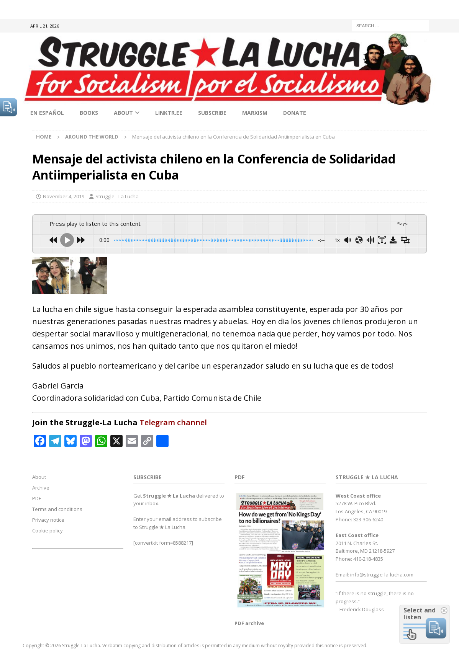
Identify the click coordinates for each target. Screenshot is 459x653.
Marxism (254, 112)
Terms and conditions (57, 509)
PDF (36, 498)
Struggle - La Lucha (117, 196)
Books (89, 112)
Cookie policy (47, 530)
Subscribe (212, 112)
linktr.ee (168, 112)
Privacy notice (48, 519)
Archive (40, 487)
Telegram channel (173, 422)
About (123, 112)
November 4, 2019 (63, 196)
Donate (294, 112)
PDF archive (249, 623)
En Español (47, 112)
